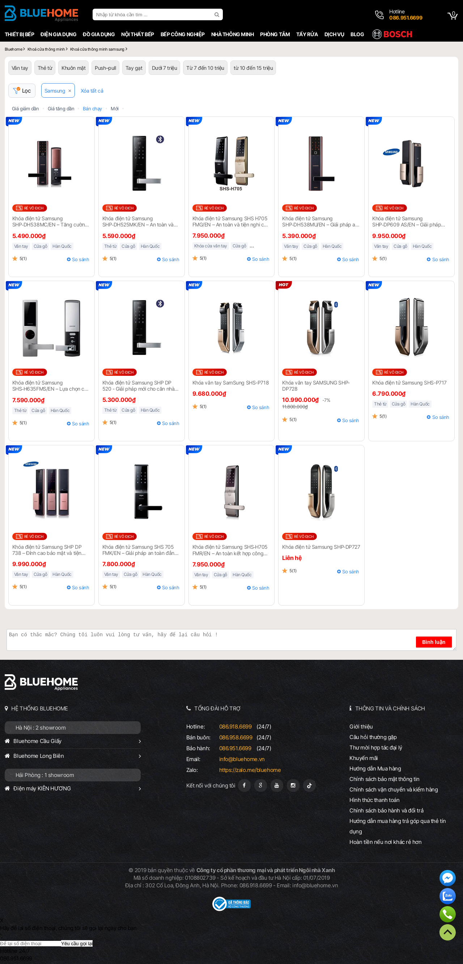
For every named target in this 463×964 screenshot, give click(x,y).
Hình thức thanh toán (374, 800)
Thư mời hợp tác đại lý (375, 747)
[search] (218, 14)
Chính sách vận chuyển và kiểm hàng (393, 789)
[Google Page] (260, 785)
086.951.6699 (235, 748)
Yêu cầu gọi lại (77, 943)
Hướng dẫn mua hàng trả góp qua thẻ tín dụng (397, 826)
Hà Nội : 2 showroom (41, 727)
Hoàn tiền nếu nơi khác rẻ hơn (385, 841)
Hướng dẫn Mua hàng (375, 768)
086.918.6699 (235, 726)
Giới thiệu (361, 726)
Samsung (54, 91)
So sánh (80, 259)
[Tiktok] (309, 785)
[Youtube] (277, 785)
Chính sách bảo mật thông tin (384, 779)
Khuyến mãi (363, 758)
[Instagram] (293, 785)
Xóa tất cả (92, 91)
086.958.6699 (235, 737)
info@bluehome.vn (242, 759)
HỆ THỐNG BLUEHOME (39, 708)
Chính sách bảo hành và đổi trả (386, 810)
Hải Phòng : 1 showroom (45, 775)
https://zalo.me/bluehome (250, 769)
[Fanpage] (244, 785)
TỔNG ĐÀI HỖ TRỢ (217, 708)
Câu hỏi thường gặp (372, 737)
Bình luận (433, 642)
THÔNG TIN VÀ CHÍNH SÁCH (390, 708)
